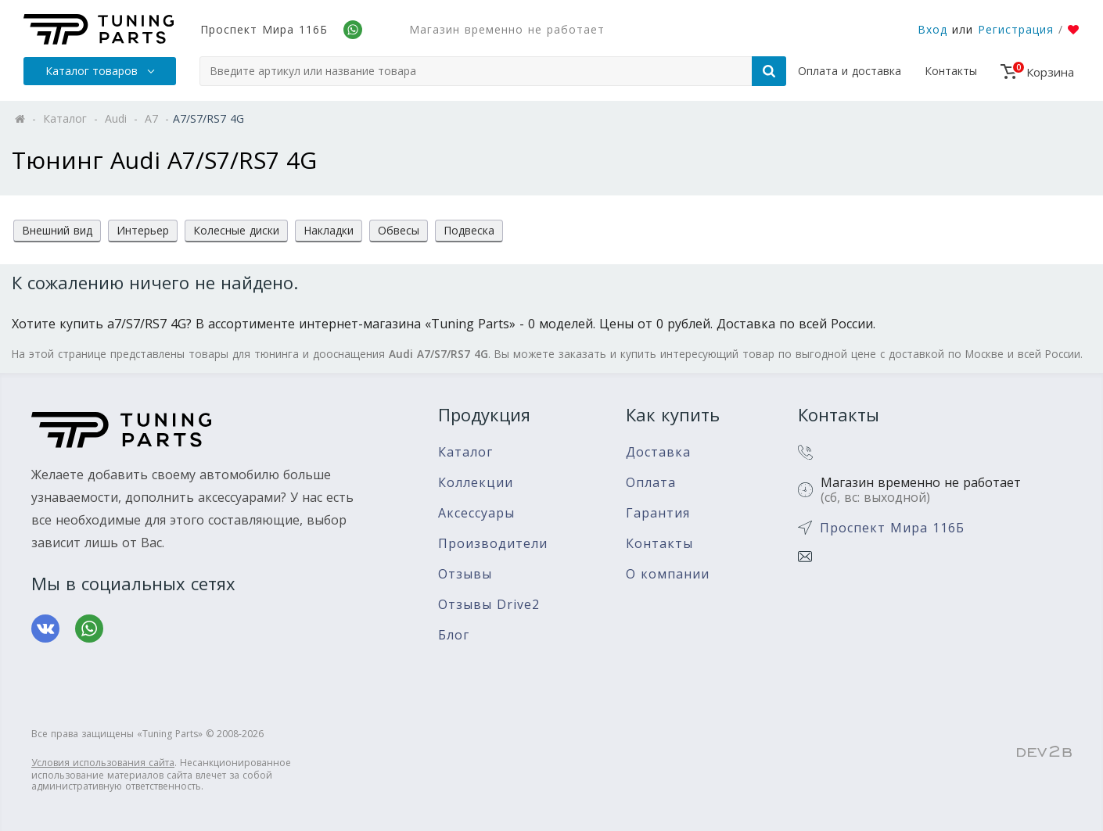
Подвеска (469, 230)
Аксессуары (476, 513)
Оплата (651, 482)
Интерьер (143, 230)
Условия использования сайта (102, 762)
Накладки (329, 230)
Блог (453, 635)
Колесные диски (236, 230)
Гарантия (658, 513)
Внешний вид (57, 230)
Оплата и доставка (849, 70)
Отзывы (465, 574)
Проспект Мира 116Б (264, 29)
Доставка (658, 452)
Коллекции (475, 482)
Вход (932, 29)
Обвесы (398, 230)
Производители (493, 543)
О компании (668, 574)
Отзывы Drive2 (489, 604)
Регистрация (1016, 29)
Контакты (951, 70)
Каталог (465, 452)
